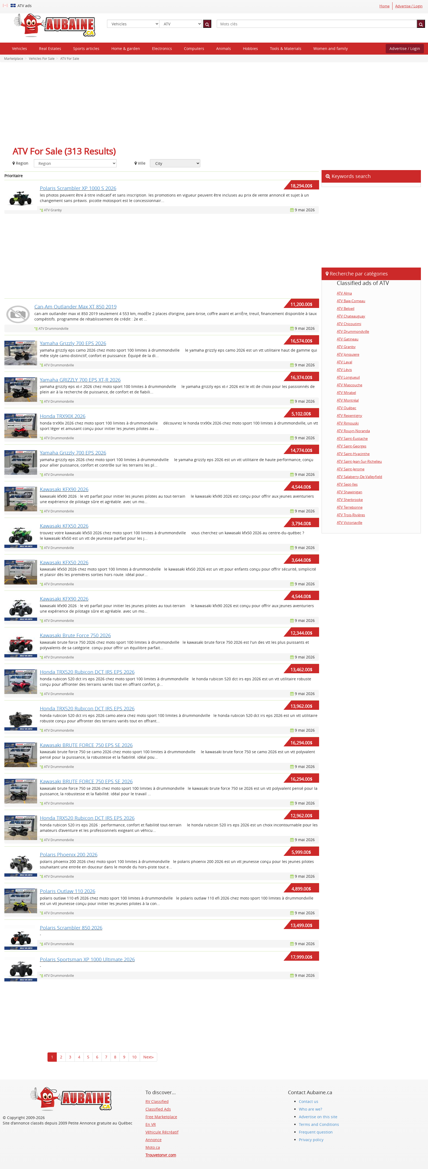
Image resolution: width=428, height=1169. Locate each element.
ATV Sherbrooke (350, 499)
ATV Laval (344, 362)
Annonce (153, 1139)
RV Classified (157, 1101)
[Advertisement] (214, 106)
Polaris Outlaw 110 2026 (67, 891)
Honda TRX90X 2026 (62, 416)
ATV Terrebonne (349, 507)
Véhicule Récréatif (162, 1132)
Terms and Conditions (319, 1124)
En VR (150, 1124)
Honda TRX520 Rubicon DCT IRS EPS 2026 (87, 672)
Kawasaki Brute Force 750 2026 (75, 635)
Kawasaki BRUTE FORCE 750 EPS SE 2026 (86, 745)
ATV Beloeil (345, 308)
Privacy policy (311, 1139)
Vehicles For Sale (41, 58)
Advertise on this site (318, 1116)
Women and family (330, 48)
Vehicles (19, 48)
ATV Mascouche (349, 384)
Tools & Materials (285, 48)
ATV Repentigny (349, 415)
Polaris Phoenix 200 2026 (68, 854)
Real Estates (50, 48)
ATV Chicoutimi (349, 323)
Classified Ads (158, 1109)
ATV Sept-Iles (347, 484)
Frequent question (316, 1132)
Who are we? (310, 1109)
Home (384, 6)
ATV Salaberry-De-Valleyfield (359, 476)
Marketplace (13, 58)
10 (134, 1057)
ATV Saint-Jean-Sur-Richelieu (359, 461)
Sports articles (86, 48)
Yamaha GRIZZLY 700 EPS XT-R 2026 (80, 379)
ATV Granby (53, 210)
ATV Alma (344, 293)
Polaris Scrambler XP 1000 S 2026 (78, 188)
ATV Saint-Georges (351, 446)
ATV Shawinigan (349, 491)
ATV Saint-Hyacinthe (353, 453)
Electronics (162, 48)
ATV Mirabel (346, 392)
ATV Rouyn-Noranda (353, 430)
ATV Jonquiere (348, 354)
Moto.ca (152, 1147)
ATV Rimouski (348, 423)
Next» (148, 1057)
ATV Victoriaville (349, 522)
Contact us (308, 1101)
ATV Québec (346, 407)
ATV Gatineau (347, 339)
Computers (194, 48)
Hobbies (250, 48)
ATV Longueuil (348, 377)
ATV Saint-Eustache (352, 438)
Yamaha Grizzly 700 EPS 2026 (73, 343)
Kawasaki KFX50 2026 (64, 526)
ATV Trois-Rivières (351, 514)
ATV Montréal (348, 400)
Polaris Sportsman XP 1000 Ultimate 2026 (87, 959)
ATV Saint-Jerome (350, 469)
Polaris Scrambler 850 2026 (71, 927)
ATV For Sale (69, 58)
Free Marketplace (161, 1116)
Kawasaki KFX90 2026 (64, 489)
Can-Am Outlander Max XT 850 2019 (75, 306)
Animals (223, 48)
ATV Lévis (344, 369)
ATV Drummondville (53, 328)
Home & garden (125, 48)
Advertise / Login (409, 6)
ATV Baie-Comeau (351, 300)
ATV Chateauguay (351, 316)
